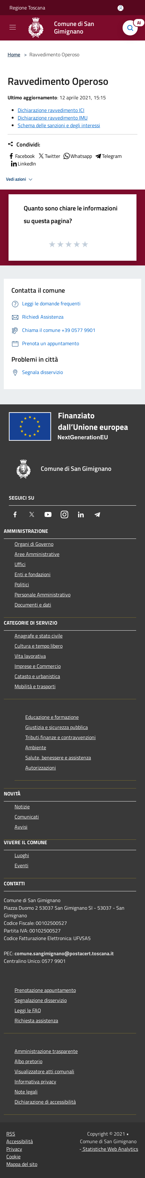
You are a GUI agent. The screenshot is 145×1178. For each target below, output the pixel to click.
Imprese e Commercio (38, 666)
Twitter (48, 156)
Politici (22, 584)
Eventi (21, 865)
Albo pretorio (28, 1061)
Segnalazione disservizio (41, 1000)
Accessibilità (19, 1141)
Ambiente (35, 747)
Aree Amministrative (37, 554)
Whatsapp (77, 156)
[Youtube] (48, 514)
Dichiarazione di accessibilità (45, 1102)
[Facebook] (15, 514)
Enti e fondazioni (33, 574)
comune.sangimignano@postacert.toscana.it (64, 953)
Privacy (14, 1149)
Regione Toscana (27, 7)
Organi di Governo (34, 544)
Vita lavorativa (30, 656)
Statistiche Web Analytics (110, 1149)
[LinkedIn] (81, 514)
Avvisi (21, 827)
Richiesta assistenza (36, 1020)
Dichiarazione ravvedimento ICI (51, 110)
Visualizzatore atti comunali (44, 1071)
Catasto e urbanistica (37, 676)
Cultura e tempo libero (39, 646)
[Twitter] (31, 514)
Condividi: (24, 144)
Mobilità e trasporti (35, 686)
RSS (10, 1133)
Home (14, 54)
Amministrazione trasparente (46, 1051)
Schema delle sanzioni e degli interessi (59, 125)
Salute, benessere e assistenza (58, 757)
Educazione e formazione (52, 717)
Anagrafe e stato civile (39, 635)
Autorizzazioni (40, 767)
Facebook (21, 156)
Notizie (22, 806)
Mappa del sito (21, 1164)
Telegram (108, 156)
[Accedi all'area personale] (120, 8)
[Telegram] (97, 514)
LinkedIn (23, 163)
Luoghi (22, 855)
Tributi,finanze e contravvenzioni (60, 737)
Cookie (13, 1156)
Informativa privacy (35, 1081)
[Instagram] (64, 514)
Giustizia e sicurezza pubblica (56, 727)
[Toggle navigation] (12, 27)
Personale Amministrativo (42, 594)
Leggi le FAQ (28, 1010)
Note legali (26, 1091)
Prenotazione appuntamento (45, 990)
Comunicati (27, 816)
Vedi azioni (20, 179)
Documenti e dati (33, 604)
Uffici (20, 564)
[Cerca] (132, 28)
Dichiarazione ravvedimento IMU (53, 118)
